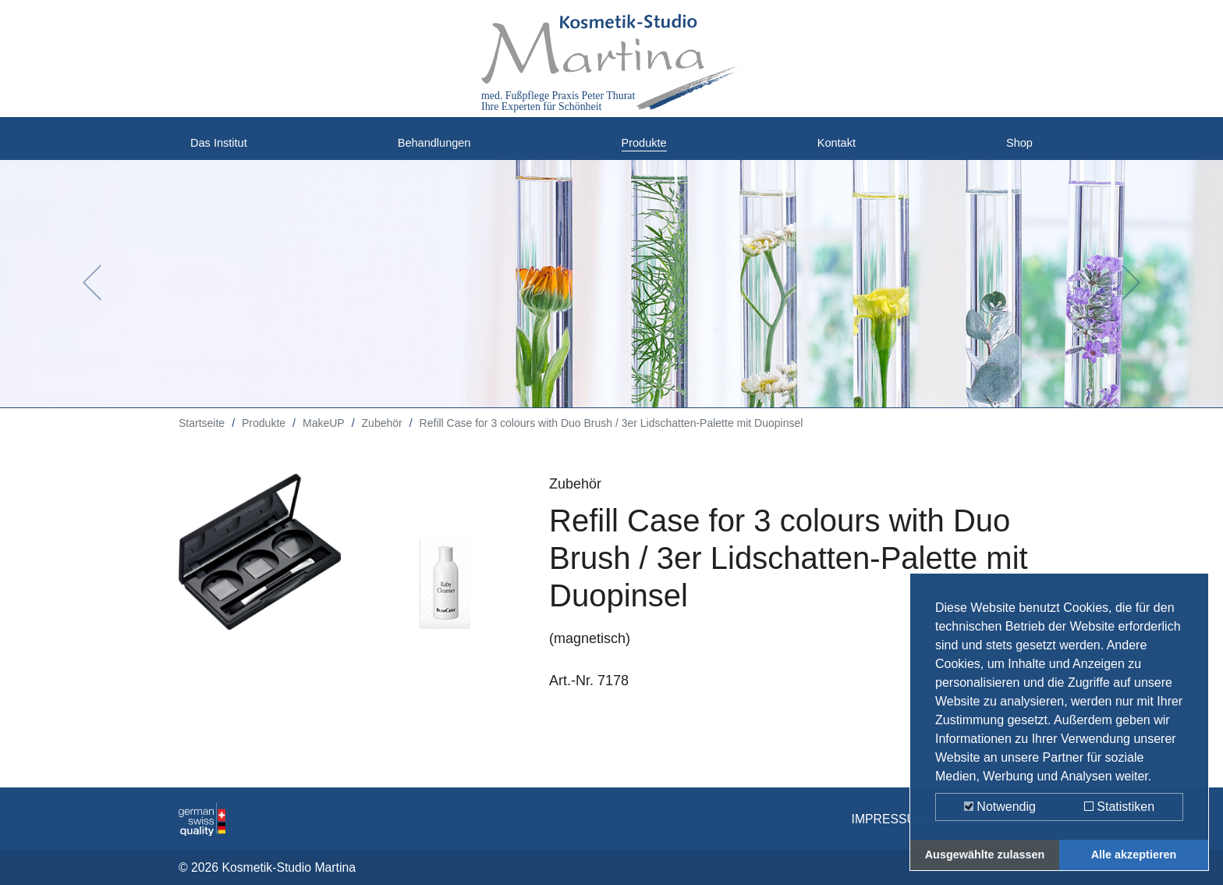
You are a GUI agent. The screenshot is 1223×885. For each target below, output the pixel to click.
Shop (1016, 148)
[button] (91, 294)
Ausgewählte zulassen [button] (985, 854)
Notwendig (1000, 806)
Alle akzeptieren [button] (1134, 854)
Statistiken (1119, 806)
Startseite (202, 434)
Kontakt (839, 148)
